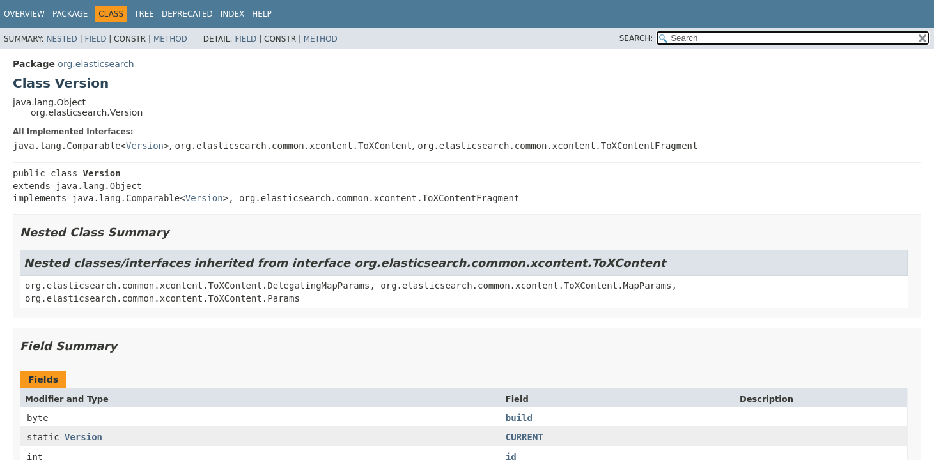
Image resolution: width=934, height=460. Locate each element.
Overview (24, 14)
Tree (144, 14)
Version (145, 146)
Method (170, 38)
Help (262, 14)
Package (70, 14)
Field (95, 38)
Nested (61, 38)
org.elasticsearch (96, 64)
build (519, 418)
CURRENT (524, 437)
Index (233, 14)
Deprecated (187, 14)
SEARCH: (636, 38)
